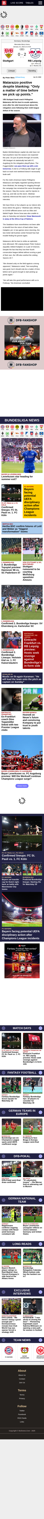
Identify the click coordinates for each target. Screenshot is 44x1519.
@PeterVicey (20, 122)
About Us (22, 1468)
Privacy (22, 1491)
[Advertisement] (22, 45)
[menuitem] (5, 3)
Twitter (22, 1503)
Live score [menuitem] (17, 3)
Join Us (22, 1475)
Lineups (11, 116)
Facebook (22, 1507)
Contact (22, 1471)
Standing (32, 116)
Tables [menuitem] (29, 3)
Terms (22, 1487)
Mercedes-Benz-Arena (22, 90)
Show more (22, 878)
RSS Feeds (22, 1510)
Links (22, 1514)
